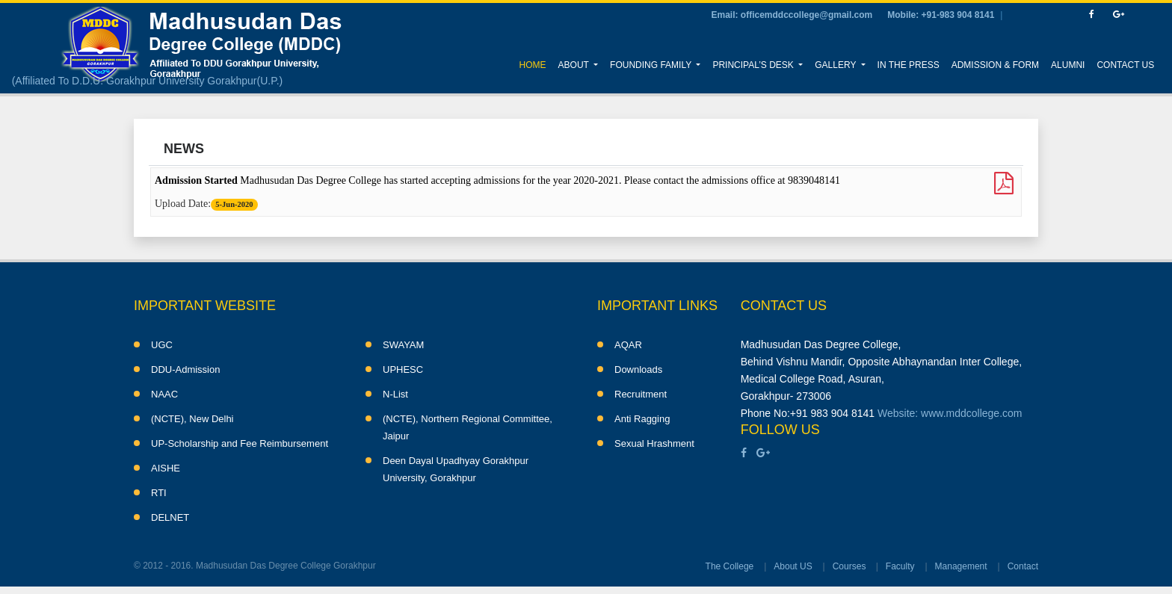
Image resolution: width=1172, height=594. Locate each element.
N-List (395, 394)
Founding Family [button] (652, 65)
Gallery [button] (836, 65)
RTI (159, 492)
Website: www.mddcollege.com (950, 413)
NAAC (164, 394)
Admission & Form (995, 65)
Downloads (638, 369)
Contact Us (1125, 65)
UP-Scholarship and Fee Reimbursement (239, 443)
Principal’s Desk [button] (754, 65)
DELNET (170, 517)
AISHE (165, 468)
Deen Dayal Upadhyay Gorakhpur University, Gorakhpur (455, 469)
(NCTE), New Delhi (192, 418)
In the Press (909, 65)
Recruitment (640, 394)
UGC (162, 344)
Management (961, 566)
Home (535, 63)
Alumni (1068, 65)
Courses (849, 566)
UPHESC (403, 369)
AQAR (628, 344)
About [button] (574, 65)
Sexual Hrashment (654, 443)
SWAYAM (403, 344)
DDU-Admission (185, 369)
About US (793, 566)
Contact (1023, 566)
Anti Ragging (642, 418)
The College (730, 566)
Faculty (900, 566)
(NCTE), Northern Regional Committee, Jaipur (467, 427)
